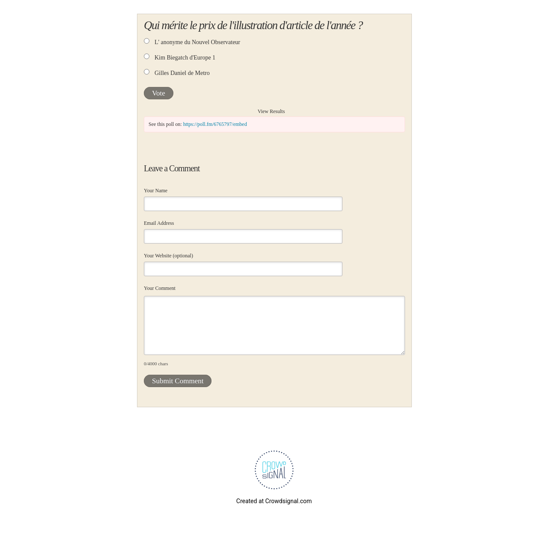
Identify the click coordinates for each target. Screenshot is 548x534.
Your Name (155, 191)
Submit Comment (177, 381)
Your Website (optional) (168, 256)
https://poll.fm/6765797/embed (215, 124)
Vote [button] (158, 93)
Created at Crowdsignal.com (274, 501)
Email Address (159, 223)
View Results (271, 111)
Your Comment (160, 288)
